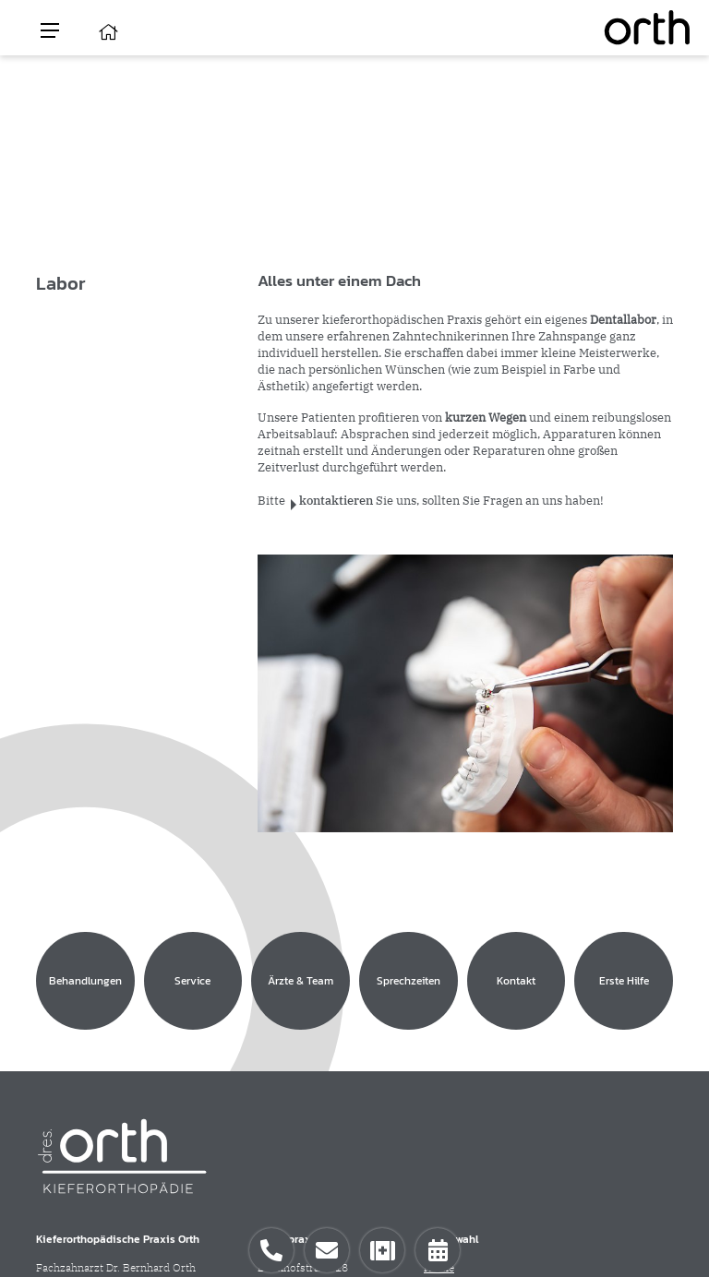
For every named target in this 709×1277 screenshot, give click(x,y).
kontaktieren (336, 500)
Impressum (564, 1218)
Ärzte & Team (458, 1039)
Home (439, 990)
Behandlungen (459, 1006)
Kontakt (443, 1073)
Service (442, 1023)
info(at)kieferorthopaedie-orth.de (118, 1119)
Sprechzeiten (456, 1056)
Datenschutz (632, 1218)
